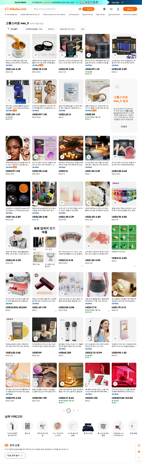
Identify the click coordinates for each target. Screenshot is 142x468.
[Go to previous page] (64, 410)
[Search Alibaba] (55, 9)
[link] (139, 445)
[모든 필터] (13, 29)
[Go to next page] (78, 410)
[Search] (88, 9)
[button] (79, 9)
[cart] (111, 9)
